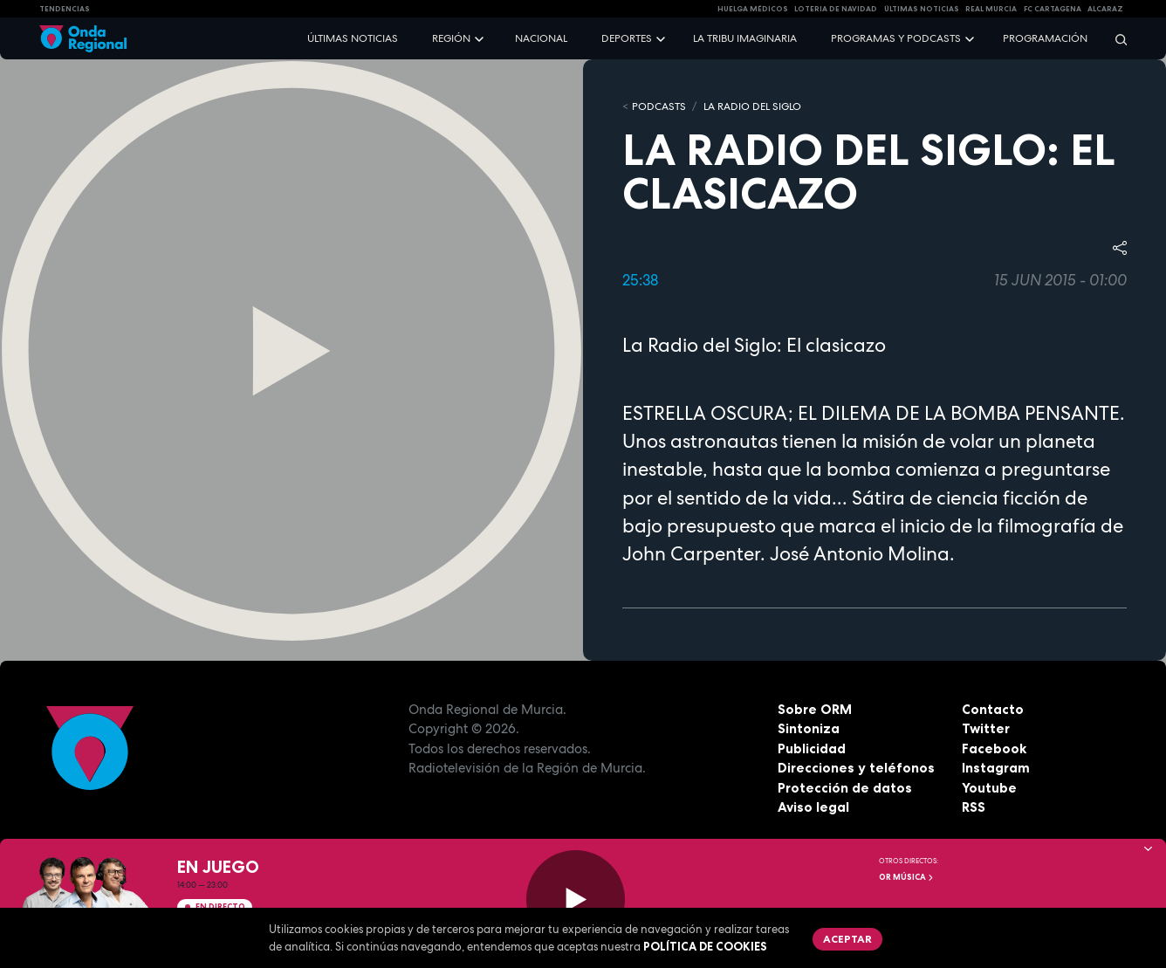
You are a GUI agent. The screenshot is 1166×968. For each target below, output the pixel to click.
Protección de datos (845, 787)
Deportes (626, 38)
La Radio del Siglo (752, 106)
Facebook (994, 748)
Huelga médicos (752, 8)
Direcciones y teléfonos (856, 767)
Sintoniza (809, 728)
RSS (973, 807)
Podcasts (659, 106)
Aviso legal (813, 807)
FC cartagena (1052, 8)
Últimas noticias (352, 38)
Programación (1045, 38)
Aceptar (847, 938)
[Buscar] (1115, 39)
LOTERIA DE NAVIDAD (835, 8)
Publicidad (812, 748)
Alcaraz (1105, 8)
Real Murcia (991, 8)
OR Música (907, 877)
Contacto (993, 709)
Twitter (986, 728)
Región (451, 38)
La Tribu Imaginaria (745, 38)
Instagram (996, 767)
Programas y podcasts (896, 38)
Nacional (541, 38)
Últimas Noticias (921, 8)
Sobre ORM (815, 709)
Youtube (989, 787)
